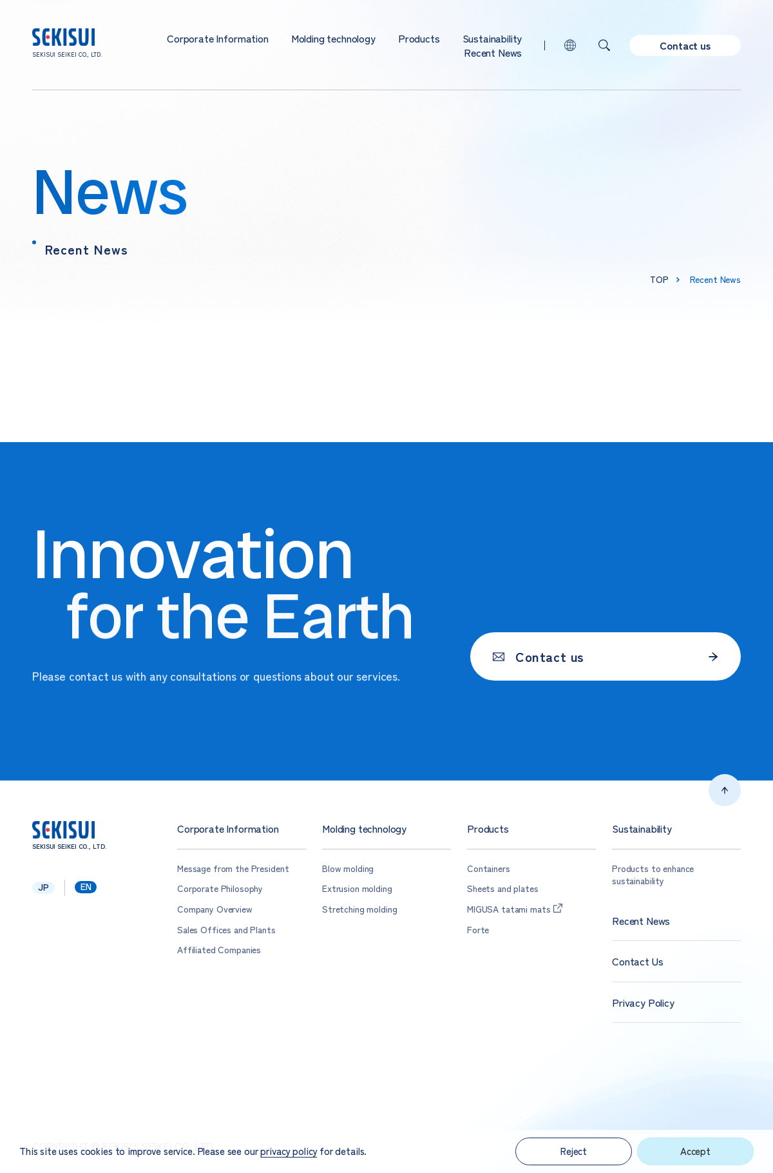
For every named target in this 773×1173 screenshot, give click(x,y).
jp (43, 887)
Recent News (493, 52)
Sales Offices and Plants (226, 930)
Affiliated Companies (219, 950)
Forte (478, 930)
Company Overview (215, 909)
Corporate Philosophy (220, 888)
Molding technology (333, 38)
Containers (488, 868)
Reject (573, 1151)
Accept (695, 1151)
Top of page (725, 790)
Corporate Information (218, 38)
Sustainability (492, 38)
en (86, 887)
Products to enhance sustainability (653, 874)
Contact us (685, 45)
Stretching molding (359, 909)
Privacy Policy (643, 1002)
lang (570, 45)
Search (604, 45)
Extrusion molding (357, 888)
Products (419, 38)
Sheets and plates (503, 888)
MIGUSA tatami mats (508, 909)
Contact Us (637, 961)
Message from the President (233, 868)
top (659, 279)
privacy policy (288, 1151)
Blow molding (348, 868)
